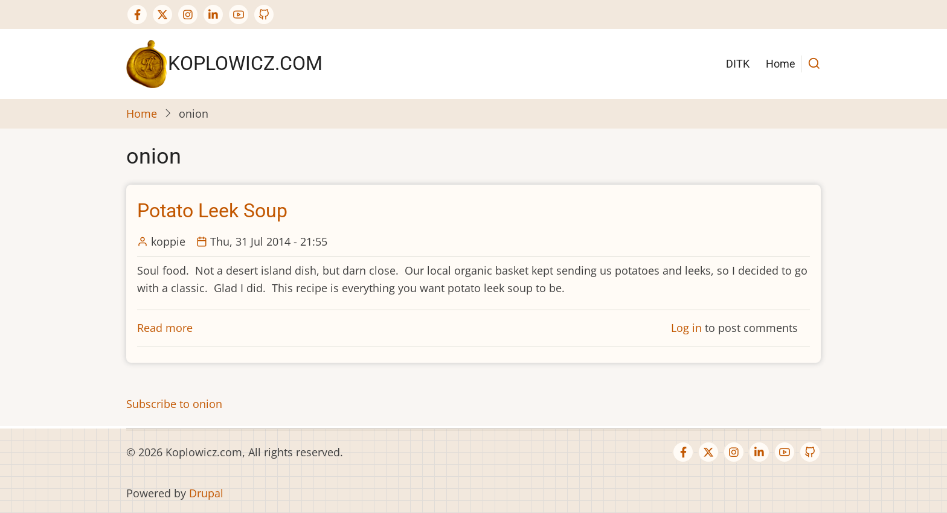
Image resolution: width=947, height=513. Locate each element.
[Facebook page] (137, 14)
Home (780, 63)
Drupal (206, 493)
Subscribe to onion (174, 404)
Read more (165, 327)
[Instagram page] (188, 14)
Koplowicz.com (245, 63)
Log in (686, 327)
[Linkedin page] (213, 14)
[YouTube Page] (238, 14)
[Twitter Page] (162, 14)
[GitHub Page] (264, 14)
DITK (738, 63)
